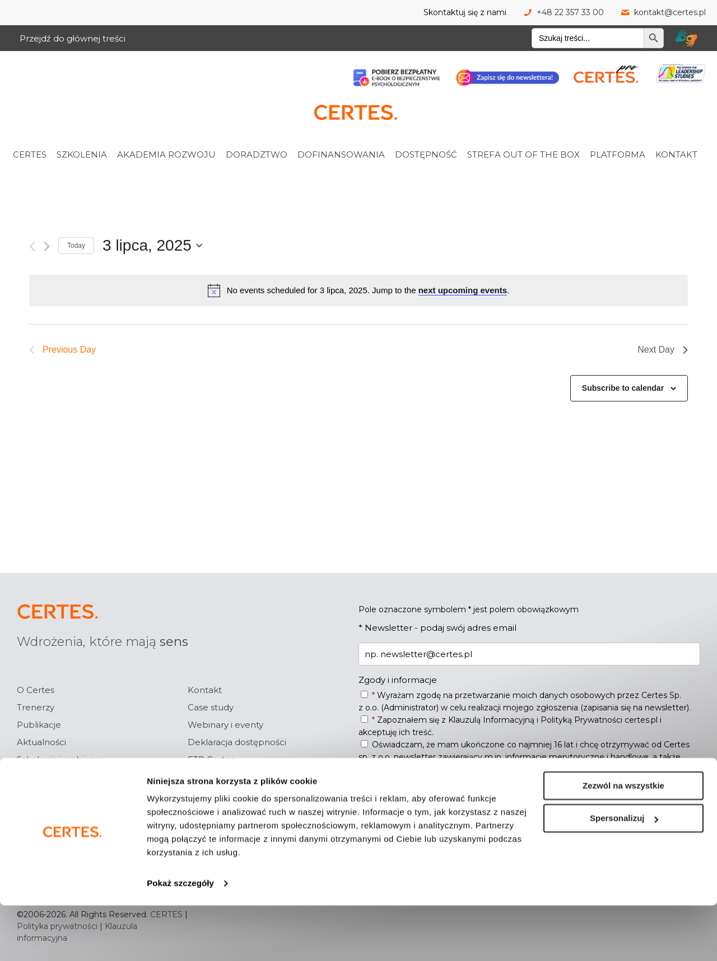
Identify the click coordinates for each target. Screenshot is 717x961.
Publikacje (39, 724)
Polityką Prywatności (581, 720)
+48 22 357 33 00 (570, 12)
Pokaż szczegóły (180, 939)
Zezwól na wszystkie (623, 841)
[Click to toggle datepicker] (152, 245)
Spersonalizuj (624, 874)
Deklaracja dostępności (237, 742)
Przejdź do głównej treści (72, 38)
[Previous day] (32, 246)
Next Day (662, 349)
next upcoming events (462, 290)
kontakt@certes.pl (670, 12)
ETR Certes (211, 759)
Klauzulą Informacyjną (491, 720)
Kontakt (205, 690)
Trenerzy (35, 707)
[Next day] (47, 246)
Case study (211, 707)
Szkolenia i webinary (60, 759)
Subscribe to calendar (623, 388)
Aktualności (41, 742)
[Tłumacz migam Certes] (686, 38)
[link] (44, 129)
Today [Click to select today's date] (76, 246)
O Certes (35, 690)
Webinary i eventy (225, 724)
